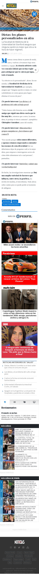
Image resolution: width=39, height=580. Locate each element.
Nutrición (6, 201)
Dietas (15, 201)
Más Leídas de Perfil (10, 478)
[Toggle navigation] (3, 5)
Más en (20, 216)
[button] (35, 70)
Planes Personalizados (11, 205)
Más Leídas (6, 426)
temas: (4, 199)
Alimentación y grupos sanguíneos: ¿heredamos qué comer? (17, 131)
